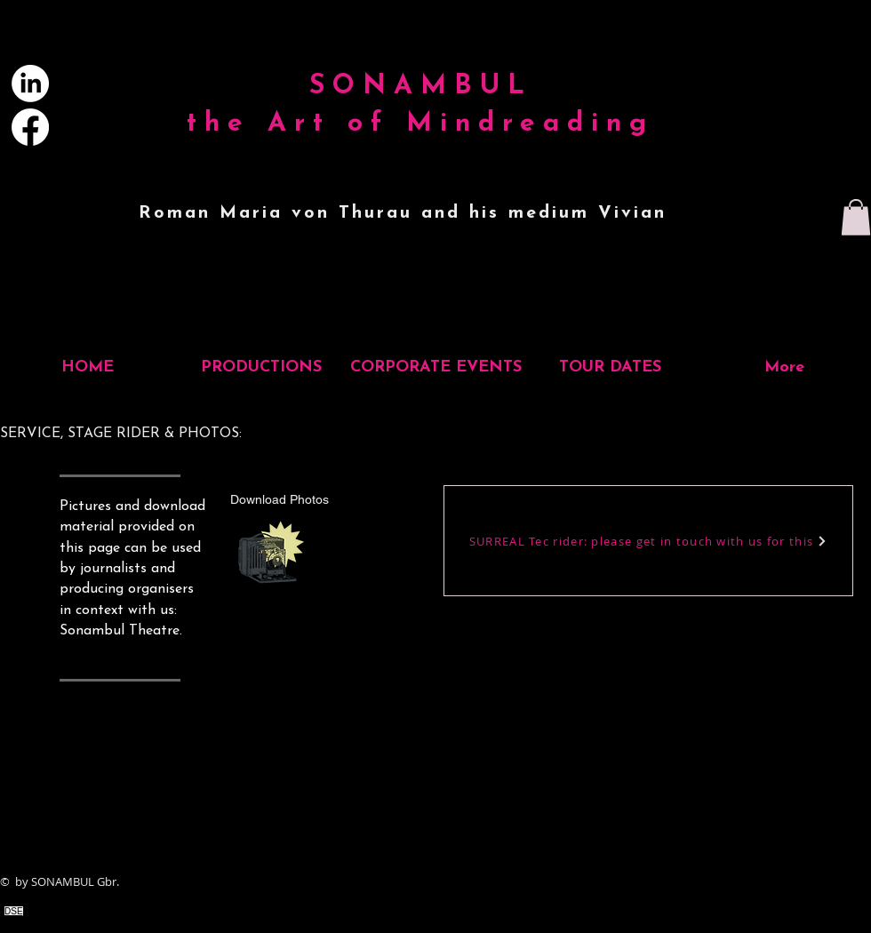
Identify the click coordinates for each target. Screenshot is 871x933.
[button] (856, 217)
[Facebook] (30, 127)
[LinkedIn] (30, 83)
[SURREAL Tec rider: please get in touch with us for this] (648, 540)
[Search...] (752, 77)
